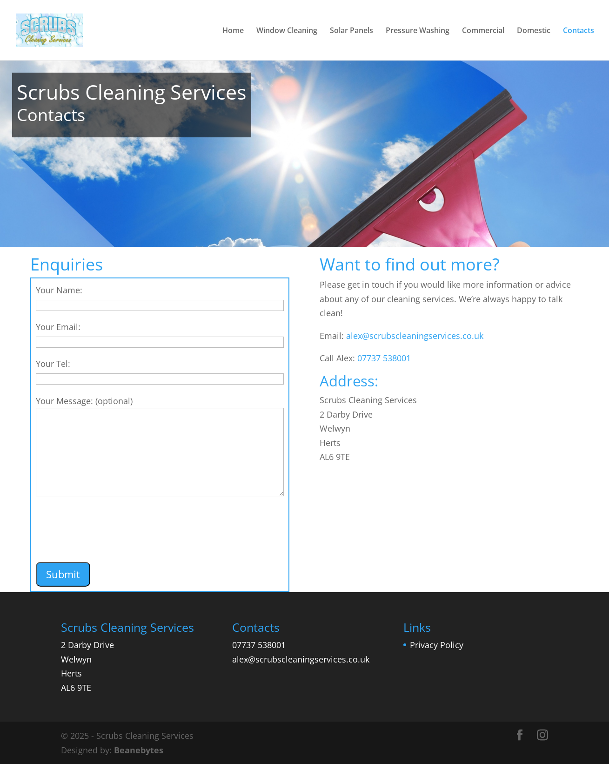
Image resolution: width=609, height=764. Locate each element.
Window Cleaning (286, 31)
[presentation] (106, 535)
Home (233, 31)
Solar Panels (351, 31)
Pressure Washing (417, 31)
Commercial (483, 31)
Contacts (578, 31)
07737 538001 (384, 358)
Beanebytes (138, 750)
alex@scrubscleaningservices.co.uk (414, 335)
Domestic (533, 31)
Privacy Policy (436, 644)
